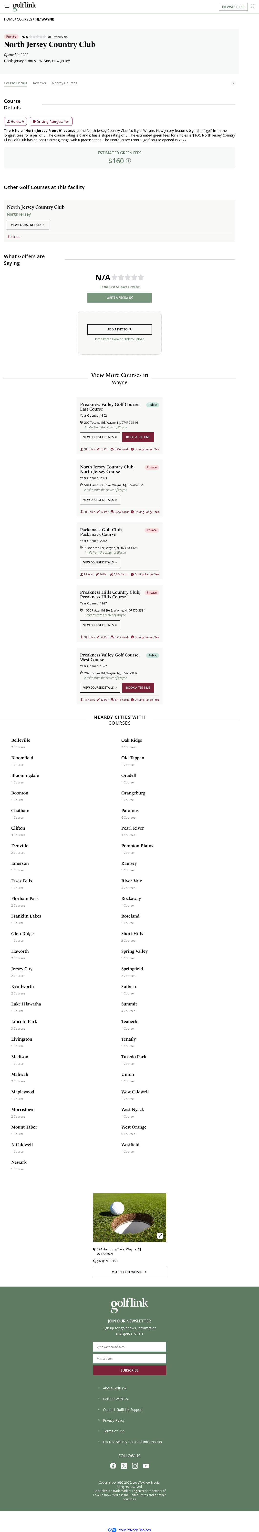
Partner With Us (112, 1398)
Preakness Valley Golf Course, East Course (109, 406)
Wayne (47, 19)
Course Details (15, 83)
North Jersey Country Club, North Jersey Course (107, 469)
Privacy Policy (110, 1420)
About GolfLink (111, 1388)
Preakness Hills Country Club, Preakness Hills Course (110, 594)
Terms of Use (111, 1431)
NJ (37, 19)
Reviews (39, 83)
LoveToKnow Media (146, 1482)
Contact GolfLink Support (120, 1409)
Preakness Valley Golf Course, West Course (109, 657)
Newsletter (233, 6)
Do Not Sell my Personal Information (129, 1441)
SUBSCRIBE (130, 1370)
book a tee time (138, 437)
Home (9, 19)
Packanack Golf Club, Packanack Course (101, 532)
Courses (24, 19)
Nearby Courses (64, 83)
